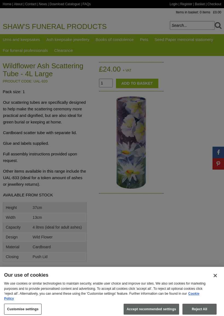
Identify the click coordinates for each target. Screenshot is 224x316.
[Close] (215, 279)
